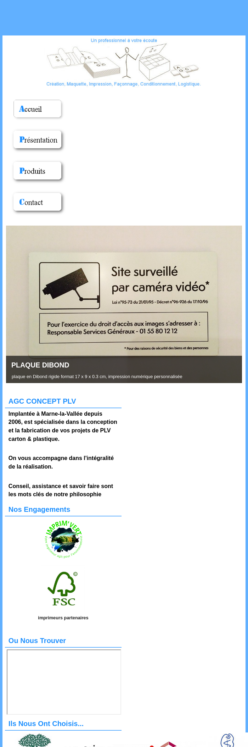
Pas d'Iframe (64, 682)
